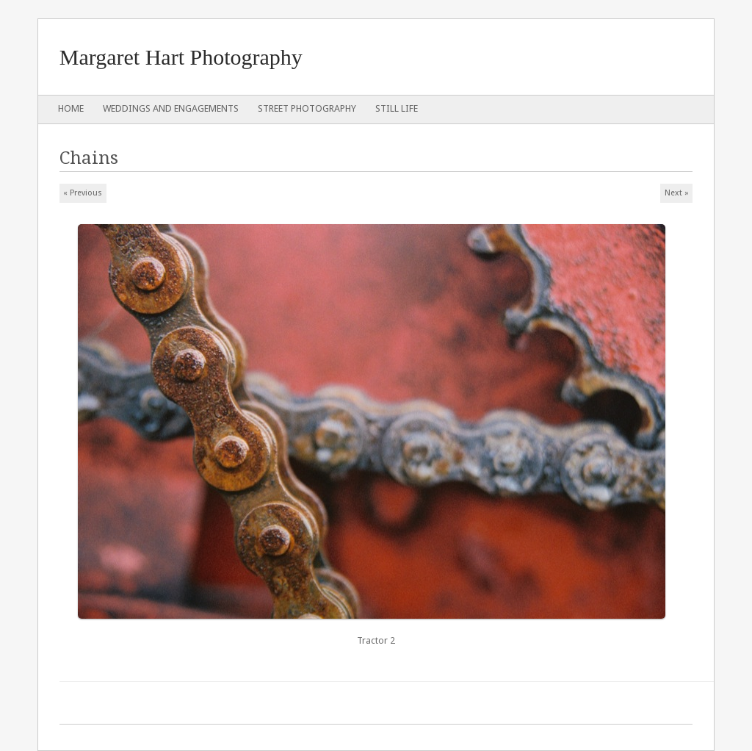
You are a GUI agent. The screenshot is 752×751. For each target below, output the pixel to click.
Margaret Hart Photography (181, 57)
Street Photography (307, 108)
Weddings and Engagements (171, 108)
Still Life (396, 108)
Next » (677, 193)
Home (71, 108)
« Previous (82, 193)
